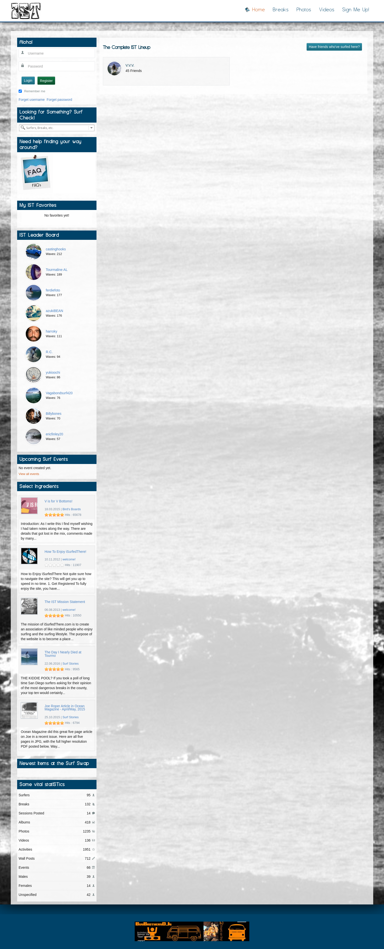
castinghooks (56, 249)
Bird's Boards (71, 509)
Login (28, 80)
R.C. (49, 352)
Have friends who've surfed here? (334, 47)
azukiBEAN (54, 311)
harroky (51, 331)
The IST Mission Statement (65, 602)
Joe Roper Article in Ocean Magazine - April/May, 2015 (65, 707)
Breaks (281, 9)
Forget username (32, 100)
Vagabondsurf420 (59, 393)
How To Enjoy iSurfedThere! (65, 552)
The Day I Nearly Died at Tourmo (63, 654)
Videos (327, 9)
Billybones (53, 414)
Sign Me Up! (355, 9)
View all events (29, 474)
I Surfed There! (26, 10)
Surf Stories (70, 663)
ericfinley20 (54, 434)
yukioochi (53, 372)
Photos (304, 9)
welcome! (68, 559)
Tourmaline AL (57, 270)
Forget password (59, 100)
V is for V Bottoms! (58, 501)
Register (46, 81)
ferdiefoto (53, 290)
